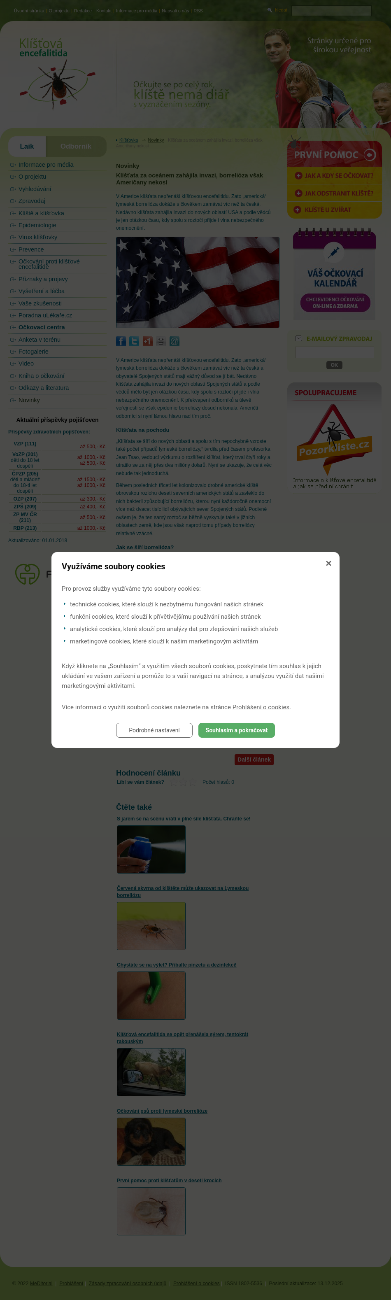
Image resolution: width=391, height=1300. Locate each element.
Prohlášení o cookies (261, 707)
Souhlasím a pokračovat (237, 730)
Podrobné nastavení (154, 730)
